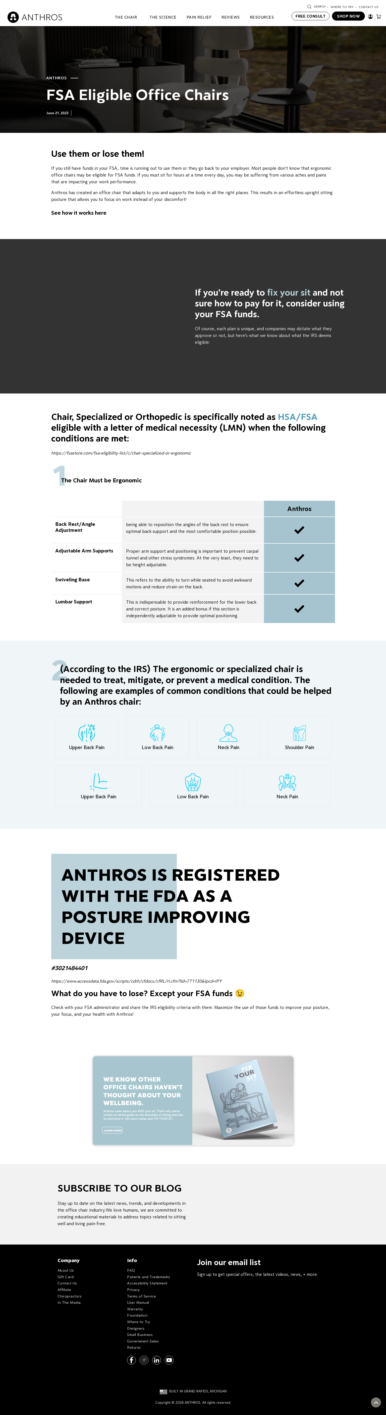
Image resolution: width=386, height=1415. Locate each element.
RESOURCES (262, 17)
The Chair (126, 17)
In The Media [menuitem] (69, 1302)
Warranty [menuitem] (135, 1309)
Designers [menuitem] (136, 1328)
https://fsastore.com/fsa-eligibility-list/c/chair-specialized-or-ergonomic (121, 453)
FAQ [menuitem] (131, 1270)
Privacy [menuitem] (133, 1289)
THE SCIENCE (163, 17)
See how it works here (78, 212)
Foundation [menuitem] (137, 1315)
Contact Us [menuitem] (67, 1283)
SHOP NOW (348, 16)
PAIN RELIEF (199, 17)
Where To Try (342, 7)
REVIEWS (231, 17)
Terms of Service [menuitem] (141, 1296)
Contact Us (368, 7)
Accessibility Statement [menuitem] (147, 1283)
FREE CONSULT (310, 16)
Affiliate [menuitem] (64, 1289)
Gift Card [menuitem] (66, 1276)
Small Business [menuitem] (140, 1334)
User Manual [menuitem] (138, 1302)
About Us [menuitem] (66, 1270)
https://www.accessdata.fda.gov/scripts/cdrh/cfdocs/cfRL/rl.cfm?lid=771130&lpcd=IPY (136, 981)
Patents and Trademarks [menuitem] (148, 1276)
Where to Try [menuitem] (138, 1321)
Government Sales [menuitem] (143, 1341)
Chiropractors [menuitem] (70, 1296)
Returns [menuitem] (134, 1347)
